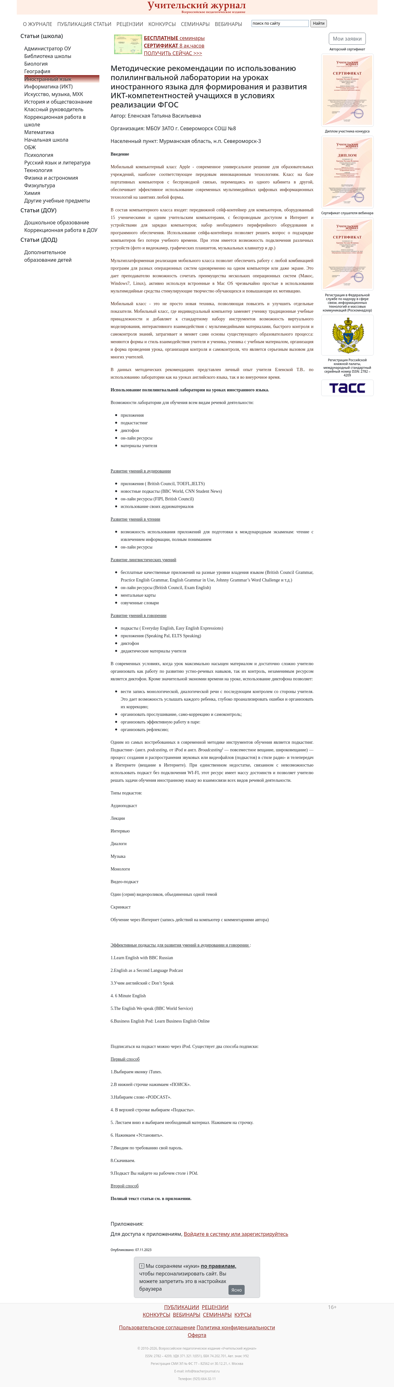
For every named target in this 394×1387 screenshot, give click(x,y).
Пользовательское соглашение (157, 1327)
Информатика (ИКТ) (48, 86)
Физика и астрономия (51, 177)
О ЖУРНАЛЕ (38, 24)
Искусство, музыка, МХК (53, 94)
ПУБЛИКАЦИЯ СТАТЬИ (84, 24)
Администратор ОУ (47, 48)
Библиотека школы (48, 56)
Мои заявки (347, 38)
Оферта (197, 1335)
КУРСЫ (243, 1314)
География (37, 71)
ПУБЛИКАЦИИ (181, 1307)
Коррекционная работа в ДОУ (60, 230)
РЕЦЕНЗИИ (129, 24)
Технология (38, 170)
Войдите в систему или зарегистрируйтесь (236, 1233)
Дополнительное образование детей (48, 256)
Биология (36, 63)
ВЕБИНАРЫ (228, 24)
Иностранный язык (48, 78)
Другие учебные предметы (57, 200)
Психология (38, 154)
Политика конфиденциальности (236, 1327)
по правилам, (218, 1265)
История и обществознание (58, 101)
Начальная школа (46, 139)
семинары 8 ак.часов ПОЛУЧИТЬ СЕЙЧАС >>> (174, 46)
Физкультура (39, 185)
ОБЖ (30, 147)
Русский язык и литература (57, 162)
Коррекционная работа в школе (55, 120)
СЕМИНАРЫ (195, 24)
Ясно (236, 1290)
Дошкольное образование (56, 222)
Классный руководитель (54, 109)
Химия (32, 192)
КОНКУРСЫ (162, 24)
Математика (39, 132)
